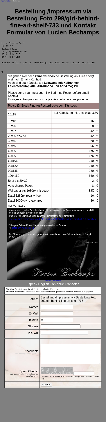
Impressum (57, 285)
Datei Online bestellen (23, 232)
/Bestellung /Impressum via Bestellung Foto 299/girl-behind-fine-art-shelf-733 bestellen (53, 223)
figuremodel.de (6, 1)
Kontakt (48, 285)
